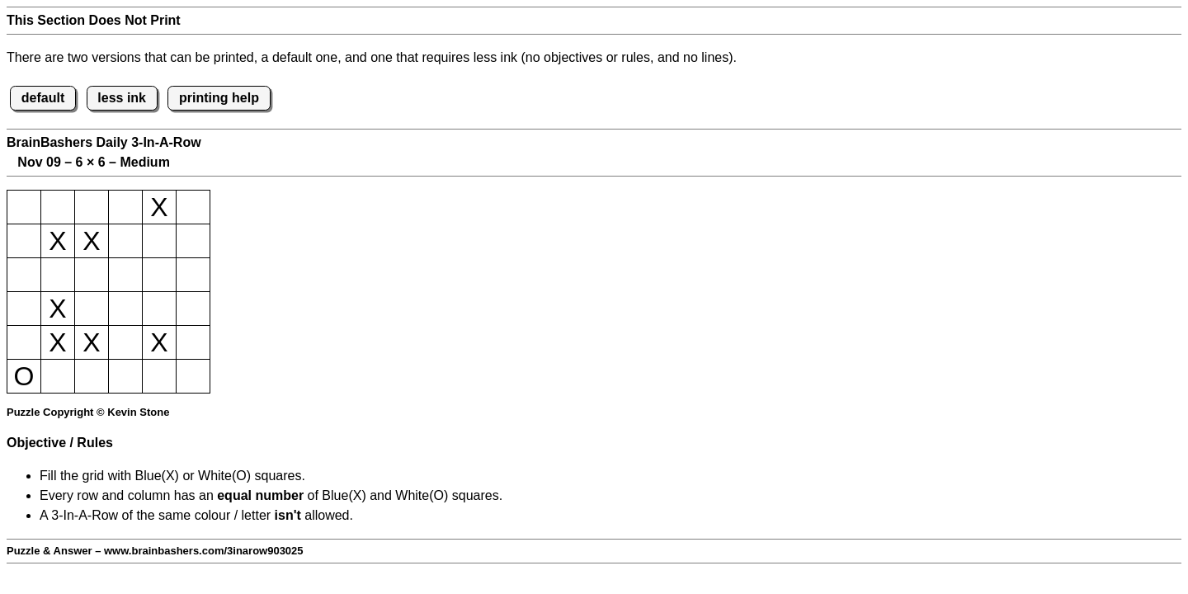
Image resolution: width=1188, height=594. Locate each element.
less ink (121, 98)
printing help (219, 98)
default (42, 98)
